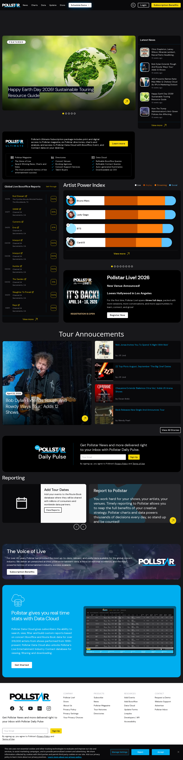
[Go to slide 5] (74, 113)
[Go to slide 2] (66, 113)
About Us (67, 705)
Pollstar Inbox (161, 709)
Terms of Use (139, 463)
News (96, 701)
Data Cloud (129, 705)
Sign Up (134, 457)
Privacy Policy (121, 463)
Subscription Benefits (166, 5)
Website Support (163, 701)
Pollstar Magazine (102, 705)
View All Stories (170, 430)
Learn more (118, 143)
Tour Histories (100, 709)
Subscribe (98, 697)
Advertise (159, 705)
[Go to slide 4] (72, 113)
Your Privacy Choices (73, 717)
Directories (99, 713)
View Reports (53, 510)
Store (66, 701)
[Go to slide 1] (63, 113)
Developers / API (132, 717)
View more (159, 125)
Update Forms (131, 709)
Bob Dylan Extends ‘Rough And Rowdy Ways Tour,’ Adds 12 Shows (36, 406)
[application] (122, 221)
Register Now (117, 315)
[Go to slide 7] (129, 266)
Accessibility (130, 721)
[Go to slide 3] (69, 113)
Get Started (22, 664)
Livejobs (128, 713)
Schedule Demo (80, 5)
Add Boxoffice (131, 701)
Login (143, 5)
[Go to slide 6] (126, 266)
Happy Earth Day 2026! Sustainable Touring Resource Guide (51, 92)
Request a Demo (163, 697)
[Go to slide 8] (132, 266)
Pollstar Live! (69, 697)
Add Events (129, 697)
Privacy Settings (70, 713)
